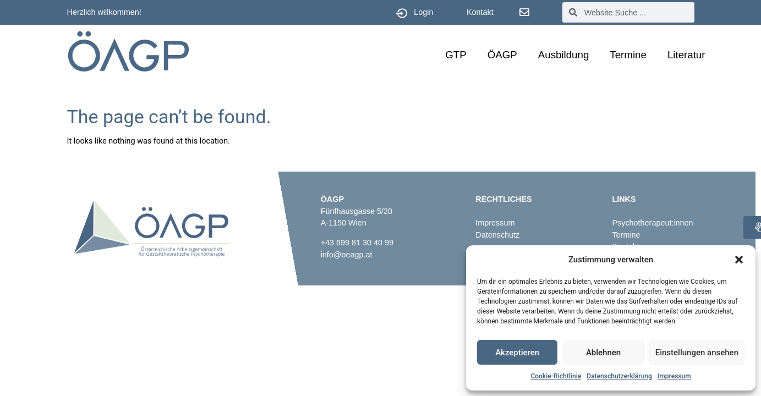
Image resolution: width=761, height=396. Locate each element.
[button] (738, 259)
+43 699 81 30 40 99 (357, 242)
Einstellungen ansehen (696, 353)
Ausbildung (563, 55)
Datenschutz (497, 234)
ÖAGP (502, 55)
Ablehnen (603, 353)
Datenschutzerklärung (619, 376)
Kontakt (480, 12)
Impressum (674, 376)
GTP (455, 55)
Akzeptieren (517, 353)
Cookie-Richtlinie (555, 376)
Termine (628, 55)
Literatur (686, 55)
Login (423, 12)
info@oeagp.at (347, 254)
